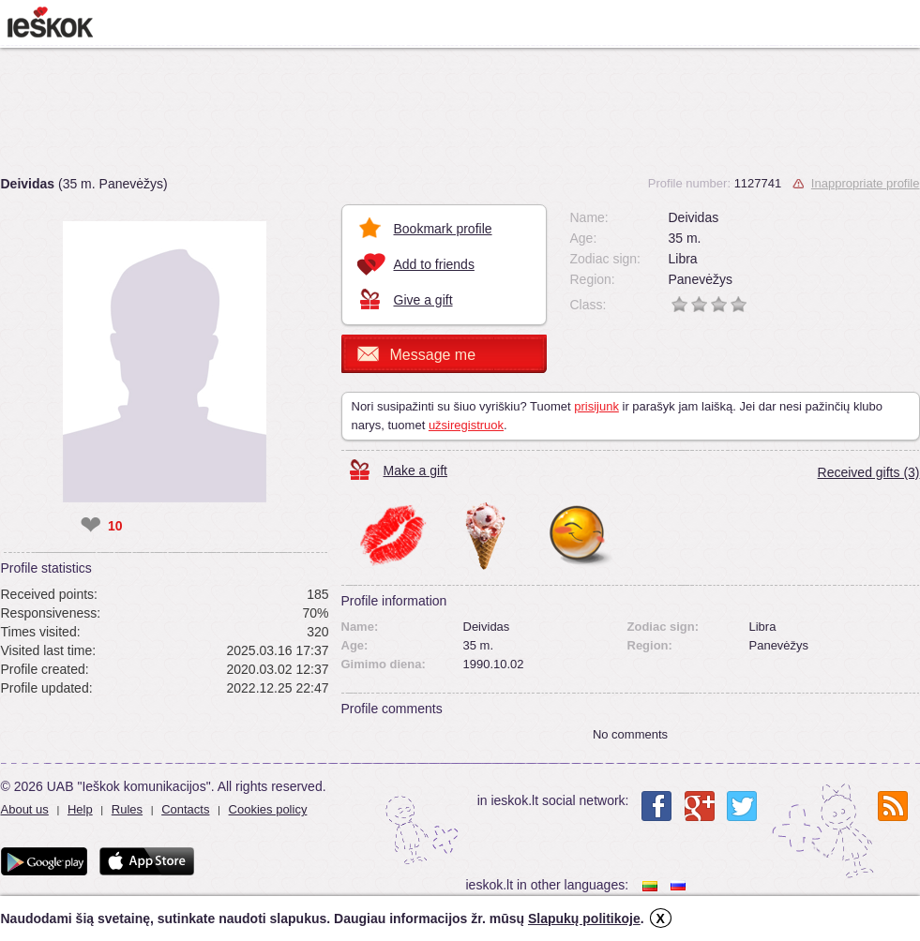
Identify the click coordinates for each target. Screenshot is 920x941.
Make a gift (415, 470)
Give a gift (423, 299)
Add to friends (434, 264)
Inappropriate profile (865, 183)
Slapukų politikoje (584, 918)
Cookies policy (268, 809)
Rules (127, 809)
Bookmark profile (443, 228)
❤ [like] (90, 525)
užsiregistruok (466, 425)
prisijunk (596, 406)
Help (80, 809)
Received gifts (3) (869, 472)
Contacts (185, 809)
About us (25, 809)
